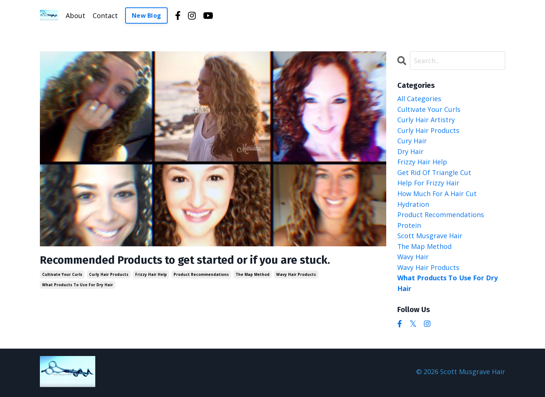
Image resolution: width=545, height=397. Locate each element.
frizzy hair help (151, 274)
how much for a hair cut (437, 194)
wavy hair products (296, 274)
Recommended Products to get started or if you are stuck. (187, 260)
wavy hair (413, 258)
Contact (105, 15)
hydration (413, 205)
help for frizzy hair (428, 183)
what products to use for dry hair (77, 285)
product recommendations (201, 274)
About (75, 15)
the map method (253, 274)
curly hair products (108, 274)
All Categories (419, 98)
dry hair (410, 151)
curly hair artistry (426, 120)
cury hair (412, 141)
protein (409, 226)
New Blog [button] (146, 15)
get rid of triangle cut (434, 173)
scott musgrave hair (429, 237)
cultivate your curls (62, 274)
